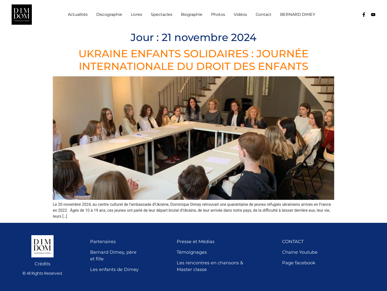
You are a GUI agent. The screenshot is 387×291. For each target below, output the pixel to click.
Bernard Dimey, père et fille (113, 255)
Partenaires (103, 241)
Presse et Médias (195, 241)
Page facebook (298, 263)
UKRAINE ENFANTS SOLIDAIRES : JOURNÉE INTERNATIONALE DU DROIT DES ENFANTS (193, 59)
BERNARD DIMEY (297, 14)
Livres (136, 14)
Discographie (109, 14)
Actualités (78, 14)
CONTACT (293, 241)
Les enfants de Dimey (114, 269)
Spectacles (161, 14)
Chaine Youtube (300, 252)
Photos (218, 14)
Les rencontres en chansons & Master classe (210, 266)
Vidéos (240, 14)
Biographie (191, 14)
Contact (263, 14)
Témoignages (192, 252)
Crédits (42, 264)
